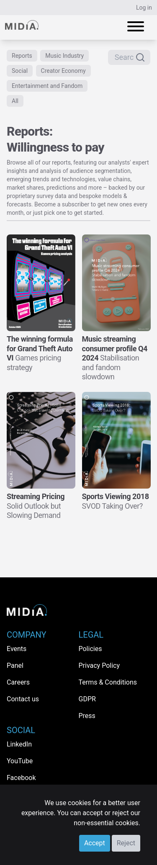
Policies (90, 649)
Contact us (23, 699)
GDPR (87, 699)
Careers (18, 682)
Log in (144, 7)
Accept (94, 843)
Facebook (21, 778)
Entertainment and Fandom (47, 85)
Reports (22, 55)
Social (20, 70)
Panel (15, 665)
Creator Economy (63, 70)
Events (16, 649)
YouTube (20, 761)
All (15, 101)
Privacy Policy (99, 665)
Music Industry (64, 55)
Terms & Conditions (108, 682)
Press (87, 716)
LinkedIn (19, 744)
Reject (126, 843)
